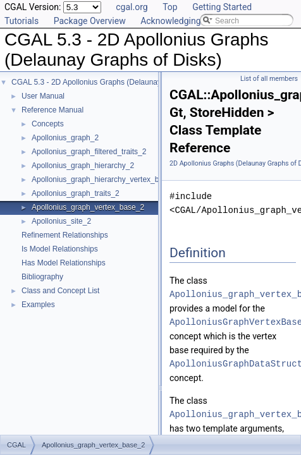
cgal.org (131, 7)
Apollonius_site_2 (61, 221)
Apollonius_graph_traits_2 (76, 193)
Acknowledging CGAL (182, 21)
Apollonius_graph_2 (65, 137)
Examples (38, 304)
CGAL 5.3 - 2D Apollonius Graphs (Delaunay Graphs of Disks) (115, 82)
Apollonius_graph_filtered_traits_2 (89, 151)
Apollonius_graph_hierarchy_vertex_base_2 (106, 179)
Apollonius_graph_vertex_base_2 (88, 207)
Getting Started (222, 7)
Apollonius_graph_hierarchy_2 (83, 165)
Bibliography (42, 276)
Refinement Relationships (65, 235)
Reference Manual (52, 110)
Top (170, 7)
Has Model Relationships (64, 262)
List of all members (269, 79)
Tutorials (21, 21)
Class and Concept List (60, 290)
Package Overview (90, 21)
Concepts (48, 123)
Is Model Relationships (60, 249)
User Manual (43, 96)
